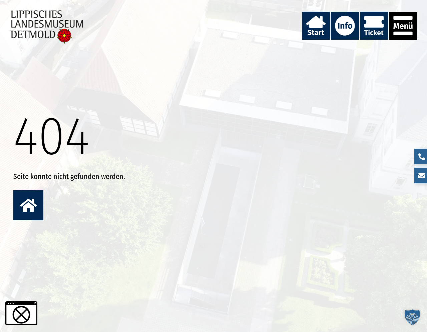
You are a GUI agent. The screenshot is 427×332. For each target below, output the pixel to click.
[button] (412, 317)
